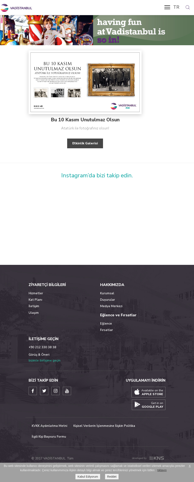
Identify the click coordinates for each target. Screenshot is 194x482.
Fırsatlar (106, 330)
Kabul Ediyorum (88, 476)
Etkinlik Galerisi (85, 143)
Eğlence (106, 323)
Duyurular (107, 300)
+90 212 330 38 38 (42, 347)
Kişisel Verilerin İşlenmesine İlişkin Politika (104, 426)
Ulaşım (34, 313)
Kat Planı (35, 300)
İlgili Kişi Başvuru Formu (49, 437)
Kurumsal (107, 293)
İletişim (34, 306)
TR (176, 7)
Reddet (111, 476)
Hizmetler (36, 293)
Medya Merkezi (111, 306)
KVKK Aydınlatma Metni (49, 426)
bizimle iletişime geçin (45, 360)
